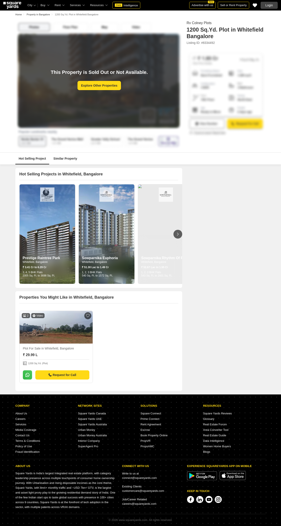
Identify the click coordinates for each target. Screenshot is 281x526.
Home (18, 14)
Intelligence (126, 5)
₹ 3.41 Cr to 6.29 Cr (34, 267)
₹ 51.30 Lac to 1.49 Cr (95, 267)
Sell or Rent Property (233, 5)
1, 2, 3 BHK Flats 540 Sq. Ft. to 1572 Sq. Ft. (97, 274)
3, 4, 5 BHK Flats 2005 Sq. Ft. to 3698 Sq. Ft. (39, 274)
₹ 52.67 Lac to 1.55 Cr (154, 267)
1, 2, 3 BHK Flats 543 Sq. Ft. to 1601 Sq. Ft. (156, 274)
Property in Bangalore (38, 14)
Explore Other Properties (99, 85)
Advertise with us (203, 4)
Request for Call (62, 375)
